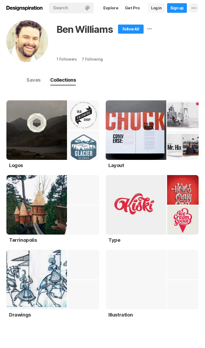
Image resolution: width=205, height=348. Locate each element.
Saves (33, 80)
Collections (63, 80)
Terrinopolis (23, 240)
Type (114, 240)
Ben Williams (85, 29)
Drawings (20, 315)
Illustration (120, 315)
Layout (116, 165)
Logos (16, 165)
